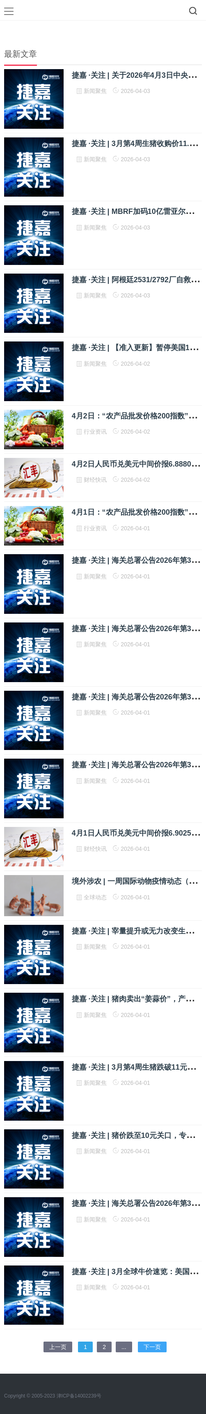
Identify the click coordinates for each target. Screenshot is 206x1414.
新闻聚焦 (96, 91)
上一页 (57, 1347)
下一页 (152, 1347)
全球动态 (96, 897)
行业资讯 (96, 431)
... (123, 1347)
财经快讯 (96, 479)
